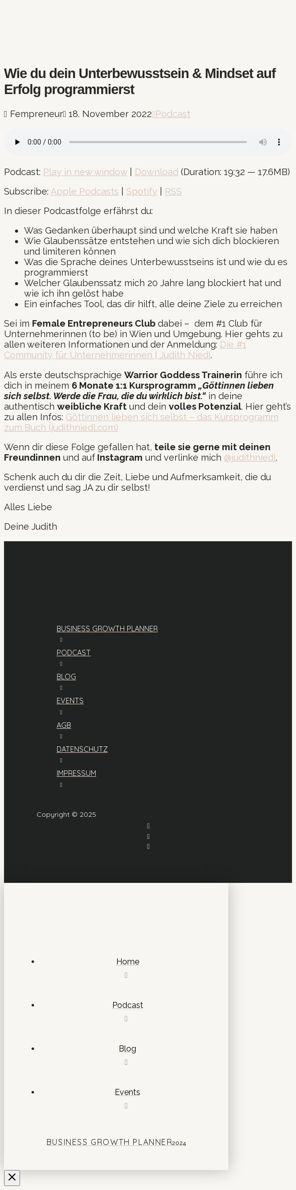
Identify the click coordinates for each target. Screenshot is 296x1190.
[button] (14, 36)
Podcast (171, 114)
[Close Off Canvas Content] (12, 1178)
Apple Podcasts (85, 191)
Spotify (141, 191)
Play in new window (85, 172)
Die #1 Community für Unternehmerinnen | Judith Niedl (125, 349)
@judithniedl (250, 457)
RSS (173, 191)
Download (156, 172)
